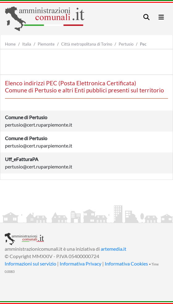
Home (10, 44)
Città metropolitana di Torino (86, 44)
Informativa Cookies (126, 263)
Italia (26, 44)
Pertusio (126, 44)
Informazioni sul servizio (30, 263)
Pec (143, 44)
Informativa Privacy (80, 263)
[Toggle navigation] (146, 17)
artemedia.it (113, 249)
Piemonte (46, 44)
